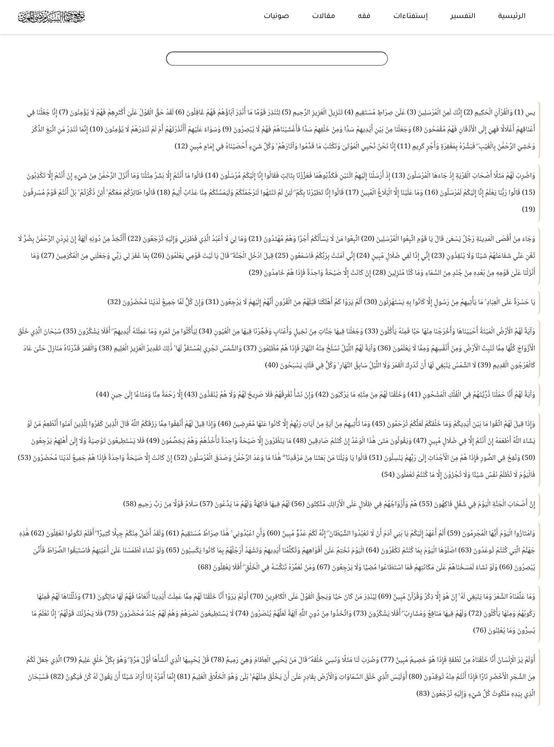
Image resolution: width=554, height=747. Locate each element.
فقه (364, 17)
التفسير (463, 17)
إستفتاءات (410, 17)
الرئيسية (512, 17)
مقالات (323, 17)
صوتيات (276, 17)
